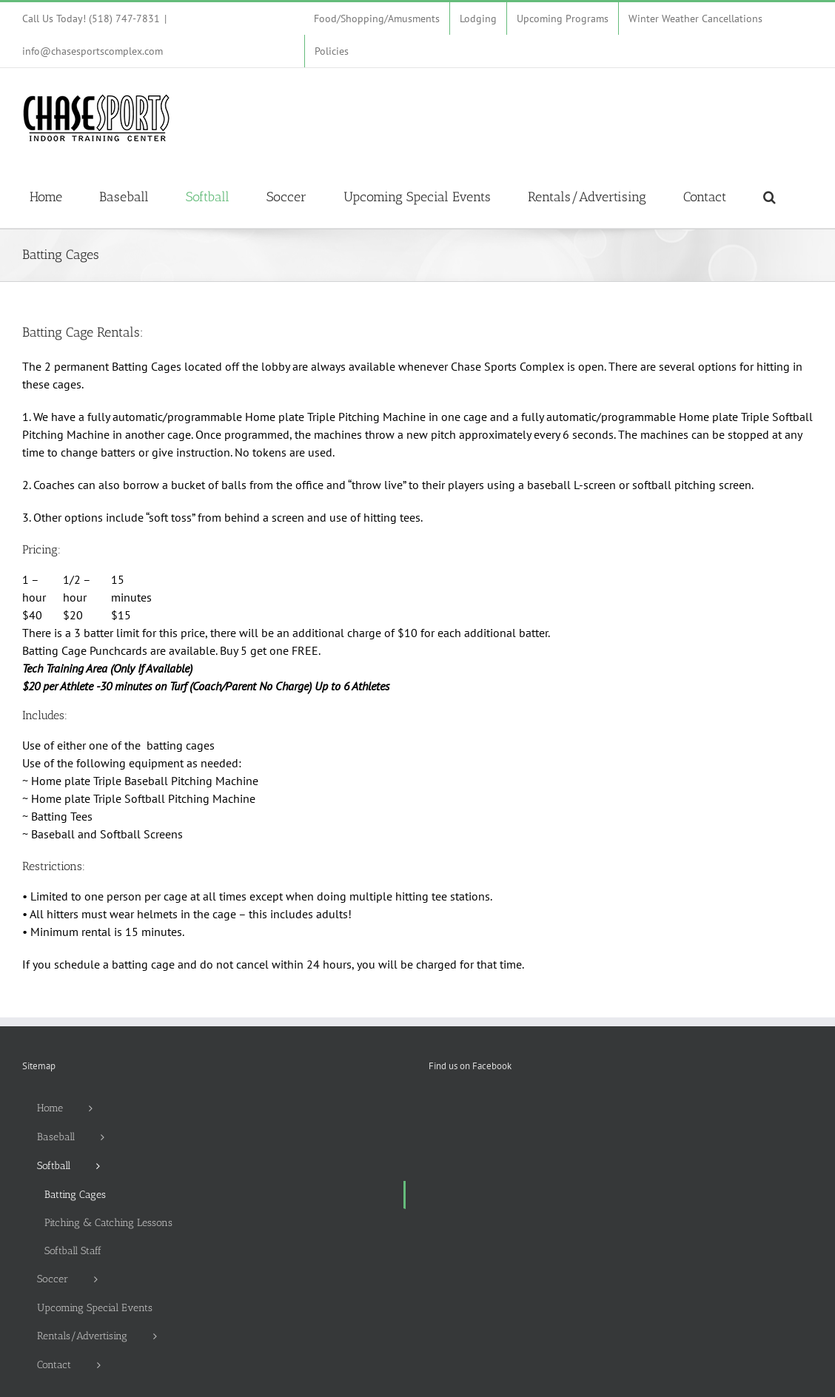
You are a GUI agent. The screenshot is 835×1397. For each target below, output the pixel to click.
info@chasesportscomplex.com (92, 51)
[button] (769, 197)
